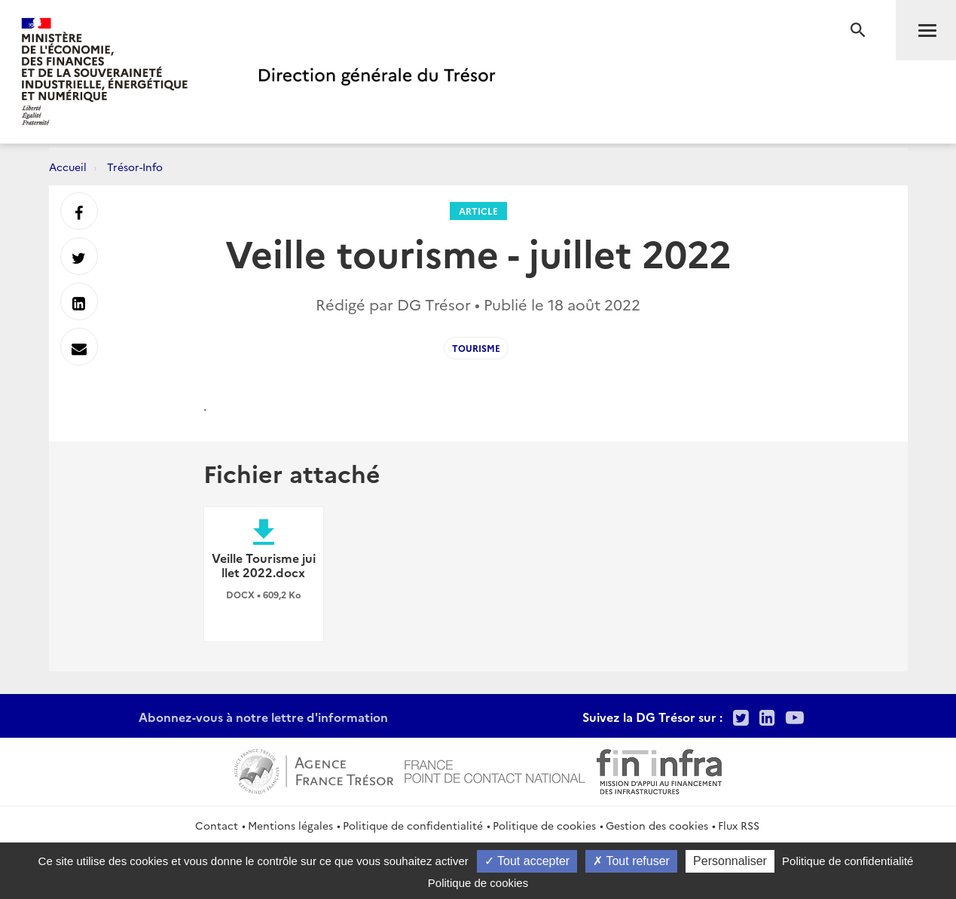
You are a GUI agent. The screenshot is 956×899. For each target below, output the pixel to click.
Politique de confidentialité (413, 825)
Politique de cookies (544, 825)
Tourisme (476, 347)
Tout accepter (527, 861)
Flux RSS (738, 825)
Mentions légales (290, 825)
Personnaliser (730, 861)
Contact (216, 825)
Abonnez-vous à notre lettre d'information (263, 717)
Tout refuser (631, 861)
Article (478, 210)
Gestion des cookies (657, 825)
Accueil (68, 166)
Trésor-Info (135, 166)
